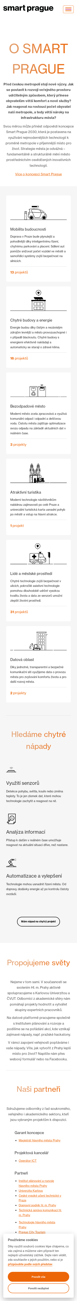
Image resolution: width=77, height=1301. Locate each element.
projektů (19, 272)
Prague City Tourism (32, 1232)
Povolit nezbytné (38, 1288)
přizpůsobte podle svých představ (30, 1264)
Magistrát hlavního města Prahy (39, 1140)
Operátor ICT (28, 1160)
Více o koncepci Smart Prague (38, 174)
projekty (18, 444)
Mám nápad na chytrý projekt (38, 921)
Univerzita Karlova (31, 1190)
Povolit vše (38, 1276)
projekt (17, 526)
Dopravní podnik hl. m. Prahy (37, 1205)
